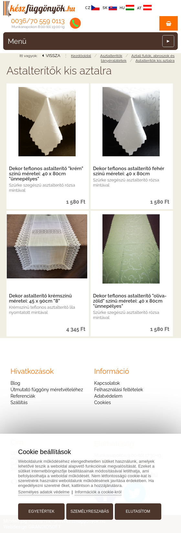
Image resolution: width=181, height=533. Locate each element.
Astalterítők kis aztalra (155, 60)
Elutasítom (138, 511)
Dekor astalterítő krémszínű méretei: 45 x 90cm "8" (40, 298)
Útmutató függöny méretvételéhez (46, 389)
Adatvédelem (108, 396)
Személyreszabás (89, 511)
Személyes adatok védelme (43, 491)
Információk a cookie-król (98, 491)
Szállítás (18, 402)
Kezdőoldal (81, 55)
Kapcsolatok (107, 383)
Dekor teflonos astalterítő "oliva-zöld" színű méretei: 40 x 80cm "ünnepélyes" (130, 301)
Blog (15, 383)
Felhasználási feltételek (118, 389)
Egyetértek (41, 511)
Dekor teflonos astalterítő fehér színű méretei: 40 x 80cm (129, 171)
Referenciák (22, 396)
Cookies (102, 402)
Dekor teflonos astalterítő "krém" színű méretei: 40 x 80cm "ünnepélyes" (46, 173)
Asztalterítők (111, 55)
